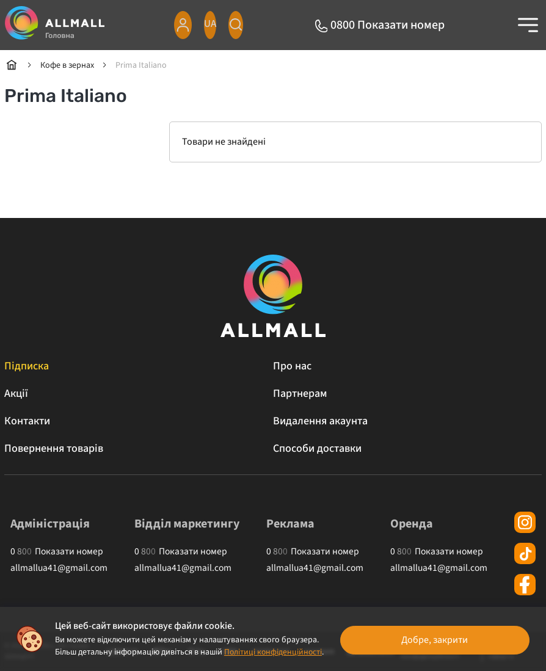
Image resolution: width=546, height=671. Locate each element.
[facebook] (525, 584)
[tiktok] (525, 553)
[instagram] (525, 522)
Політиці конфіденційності (214, 652)
